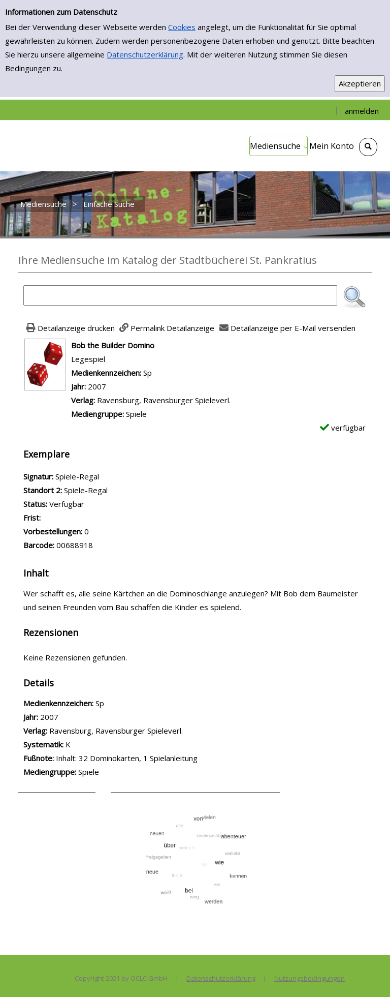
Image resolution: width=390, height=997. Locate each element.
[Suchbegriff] (180, 295)
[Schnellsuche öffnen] (368, 147)
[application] (278, 146)
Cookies (182, 27)
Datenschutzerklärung (145, 54)
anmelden (362, 111)
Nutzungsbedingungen (309, 978)
